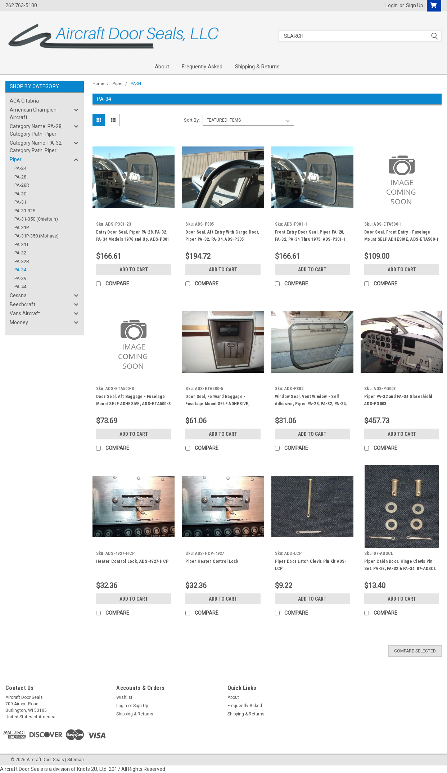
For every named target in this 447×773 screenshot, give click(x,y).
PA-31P (21, 227)
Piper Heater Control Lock (211, 561)
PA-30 (20, 193)
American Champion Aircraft (33, 113)
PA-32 (20, 253)
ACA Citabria (24, 101)
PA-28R (21, 185)
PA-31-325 (24, 210)
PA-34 (20, 269)
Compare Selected (415, 651)
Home (98, 83)
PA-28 (20, 177)
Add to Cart (133, 269)
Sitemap (75, 759)
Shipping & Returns (257, 66)
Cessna (18, 295)
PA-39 (20, 278)
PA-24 (20, 168)
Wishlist (124, 697)
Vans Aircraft (25, 313)
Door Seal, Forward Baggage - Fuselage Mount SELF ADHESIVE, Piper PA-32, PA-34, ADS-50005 (217, 403)
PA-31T (21, 244)
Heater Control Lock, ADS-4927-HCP (132, 561)
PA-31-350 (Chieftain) (36, 219)
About (162, 66)
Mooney (19, 322)
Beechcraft (22, 304)
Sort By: (192, 120)
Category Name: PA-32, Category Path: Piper (36, 146)
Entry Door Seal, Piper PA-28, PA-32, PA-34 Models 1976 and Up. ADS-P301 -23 (133, 239)
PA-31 (20, 202)
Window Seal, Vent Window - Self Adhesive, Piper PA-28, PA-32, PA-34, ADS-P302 (311, 403)
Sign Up (414, 5)
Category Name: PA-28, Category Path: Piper (36, 130)
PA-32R (21, 261)
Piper (16, 159)
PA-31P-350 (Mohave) (36, 236)
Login (391, 5)
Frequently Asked (202, 66)
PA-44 (20, 286)
